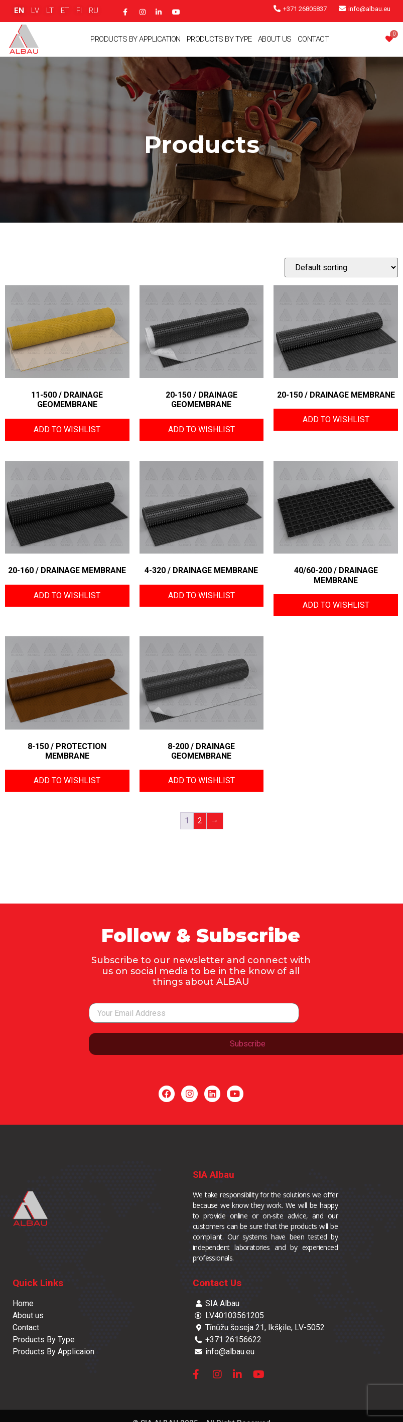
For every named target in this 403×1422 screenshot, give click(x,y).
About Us (275, 39)
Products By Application (135, 39)
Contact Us (217, 1283)
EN (19, 10)
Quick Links (38, 1283)
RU (93, 10)
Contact (313, 39)
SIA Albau (213, 1174)
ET (65, 10)
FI (79, 10)
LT (50, 10)
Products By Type (219, 39)
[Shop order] (341, 267)
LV (35, 10)
